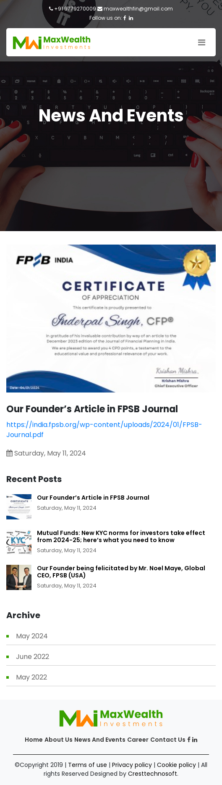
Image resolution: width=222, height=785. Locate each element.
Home (34, 739)
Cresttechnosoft (152, 773)
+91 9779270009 (75, 8)
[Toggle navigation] (201, 42)
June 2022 (32, 656)
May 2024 (32, 636)
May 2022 (31, 677)
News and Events (99, 739)
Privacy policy (132, 765)
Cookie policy (176, 765)
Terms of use (87, 765)
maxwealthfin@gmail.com (138, 8)
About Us (58, 739)
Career (138, 739)
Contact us (167, 739)
